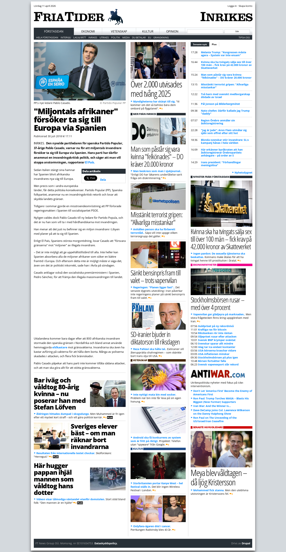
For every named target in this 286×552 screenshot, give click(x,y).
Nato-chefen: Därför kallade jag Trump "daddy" (225, 112)
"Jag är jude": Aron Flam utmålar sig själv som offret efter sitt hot (224, 131)
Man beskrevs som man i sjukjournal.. (157, 171)
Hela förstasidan (47, 37)
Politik (115, 37)
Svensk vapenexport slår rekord (218, 364)
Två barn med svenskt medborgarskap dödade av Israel (225, 95)
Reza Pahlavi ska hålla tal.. (149, 349)
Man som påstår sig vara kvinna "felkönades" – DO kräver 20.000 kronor (226, 76)
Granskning (161, 37)
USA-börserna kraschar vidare (217, 350)
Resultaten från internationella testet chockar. (65, 453)
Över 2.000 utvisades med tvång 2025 (156, 88)
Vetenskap (119, 31)
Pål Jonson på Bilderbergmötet (220, 104)
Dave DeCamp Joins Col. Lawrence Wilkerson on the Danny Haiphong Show (221, 411)
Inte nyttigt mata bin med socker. (154, 394)
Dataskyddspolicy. (106, 543)
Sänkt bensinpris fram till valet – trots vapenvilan (156, 276)
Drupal (246, 543)
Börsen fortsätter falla (212, 361)
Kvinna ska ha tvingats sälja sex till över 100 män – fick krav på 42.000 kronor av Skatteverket (226, 65)
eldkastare (59, 347)
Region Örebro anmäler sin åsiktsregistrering (218, 122)
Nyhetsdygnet (243, 172)
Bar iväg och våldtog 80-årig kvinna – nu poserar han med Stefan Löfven (60, 393)
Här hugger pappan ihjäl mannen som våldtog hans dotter (54, 479)
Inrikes (92, 37)
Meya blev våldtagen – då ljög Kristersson (219, 477)
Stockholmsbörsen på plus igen (218, 357)
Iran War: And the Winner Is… (212, 406)
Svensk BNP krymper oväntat (216, 340)
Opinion (172, 31)
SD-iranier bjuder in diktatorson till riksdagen (155, 338)
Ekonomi (88, 31)
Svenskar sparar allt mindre (215, 343)
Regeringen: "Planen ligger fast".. (154, 287)
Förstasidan (53, 31)
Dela (103, 179)
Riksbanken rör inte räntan (215, 333)
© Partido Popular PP (113, 103)
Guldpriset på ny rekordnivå (216, 326)
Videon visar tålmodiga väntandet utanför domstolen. (70, 499)
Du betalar (139, 37)
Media (126, 37)
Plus (214, 44)
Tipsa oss (244, 37)
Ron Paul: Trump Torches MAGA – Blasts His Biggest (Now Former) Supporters (221, 400)
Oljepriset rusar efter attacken (217, 336)
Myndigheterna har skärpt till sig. (154, 101)
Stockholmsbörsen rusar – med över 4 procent (217, 303)
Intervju (66, 37)
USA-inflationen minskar (213, 354)
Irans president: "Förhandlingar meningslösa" (221, 163)
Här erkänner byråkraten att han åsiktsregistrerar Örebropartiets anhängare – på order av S (222, 152)
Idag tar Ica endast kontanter (216, 347)
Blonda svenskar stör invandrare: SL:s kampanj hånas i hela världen (225, 141)
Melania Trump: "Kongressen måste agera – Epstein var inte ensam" (223, 53)
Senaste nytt (201, 44)
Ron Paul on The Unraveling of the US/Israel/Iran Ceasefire (215, 419)
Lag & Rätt (79, 37)
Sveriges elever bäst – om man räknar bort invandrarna (94, 436)
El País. (90, 162)
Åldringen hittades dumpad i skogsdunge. (62, 414)
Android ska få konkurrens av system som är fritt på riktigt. (156, 439)
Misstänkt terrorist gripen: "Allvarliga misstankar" (224, 86)
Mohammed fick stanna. (208, 490)
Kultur (147, 31)
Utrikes (104, 37)
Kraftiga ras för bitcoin (212, 329)
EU (149, 37)
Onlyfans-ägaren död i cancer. (152, 526)
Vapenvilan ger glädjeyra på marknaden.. (219, 314)
